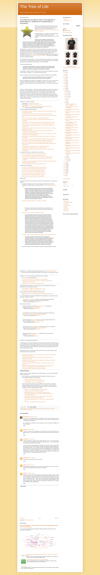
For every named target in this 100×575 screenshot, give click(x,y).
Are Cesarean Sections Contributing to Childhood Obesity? (34, 368)
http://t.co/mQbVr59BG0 (35, 307)
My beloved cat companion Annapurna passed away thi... (72, 138)
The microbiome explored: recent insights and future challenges (35, 279)
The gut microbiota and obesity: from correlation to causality (34, 200)
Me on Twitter (66, 210)
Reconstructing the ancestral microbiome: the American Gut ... (34, 173)
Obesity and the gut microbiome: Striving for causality (33, 212)
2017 (65, 85)
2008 (65, 170)
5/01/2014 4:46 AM (31, 439)
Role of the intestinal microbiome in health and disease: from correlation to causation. (39, 234)
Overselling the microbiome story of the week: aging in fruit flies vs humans (37, 113)
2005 (65, 175)
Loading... (65, 191)
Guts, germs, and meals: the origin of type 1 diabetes (35, 401)
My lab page (66, 201)
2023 (65, 75)
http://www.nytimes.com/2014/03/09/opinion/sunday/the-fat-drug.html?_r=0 (39, 293)
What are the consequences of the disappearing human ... (33, 171)
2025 (65, 72)
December (67, 91)
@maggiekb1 (43, 314)
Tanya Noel (25, 439)
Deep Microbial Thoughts (71, 66)
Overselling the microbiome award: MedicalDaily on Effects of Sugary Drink (37, 140)
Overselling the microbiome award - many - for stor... (71, 117)
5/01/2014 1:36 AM (31, 429)
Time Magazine (29, 409)
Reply (24, 425)
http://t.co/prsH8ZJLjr (32, 334)
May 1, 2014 (36, 322)
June (66, 101)
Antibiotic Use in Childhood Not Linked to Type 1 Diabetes (36, 389)
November (67, 93)
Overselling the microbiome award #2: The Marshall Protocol (34, 147)
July (66, 99)
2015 (65, 88)
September (67, 96)
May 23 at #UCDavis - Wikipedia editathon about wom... (71, 123)
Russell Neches (26, 416)
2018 (65, 83)
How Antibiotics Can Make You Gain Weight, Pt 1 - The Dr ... (34, 288)
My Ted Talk (66, 209)
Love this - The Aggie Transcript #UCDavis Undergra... (71, 105)
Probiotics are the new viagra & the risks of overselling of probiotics (35, 146)
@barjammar (32, 299)
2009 (65, 169)
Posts (65, 183)
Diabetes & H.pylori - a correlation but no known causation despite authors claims (38, 123)
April (66, 156)
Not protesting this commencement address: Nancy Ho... (71, 125)
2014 (65, 90)
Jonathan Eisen (67, 30)
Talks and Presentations (68, 202)
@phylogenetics (35, 326)
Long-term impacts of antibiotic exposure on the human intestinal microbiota (37, 156)
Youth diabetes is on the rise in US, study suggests (35, 380)
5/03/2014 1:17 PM (30, 464)
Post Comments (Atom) (29, 520)
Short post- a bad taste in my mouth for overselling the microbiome (35, 118)
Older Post (57, 518)
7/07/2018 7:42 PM (30, 473)
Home (39, 518)
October (66, 94)
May (66, 102)
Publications (66, 203)
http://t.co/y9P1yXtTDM (39, 320)
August (66, 97)
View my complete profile (67, 32)
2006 (65, 173)
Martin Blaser (25, 277)
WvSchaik (25, 429)
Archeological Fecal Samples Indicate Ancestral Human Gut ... (34, 168)
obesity (39, 408)
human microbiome (30, 408)
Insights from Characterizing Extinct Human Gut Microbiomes (34, 167)
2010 (65, 167)
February (67, 159)
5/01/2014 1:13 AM (33, 416)
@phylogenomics (26, 299)
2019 (65, 82)
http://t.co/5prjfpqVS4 (42, 327)
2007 (65, 172)
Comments (66, 186)
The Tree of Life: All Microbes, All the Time (72, 67)
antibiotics (24, 408)
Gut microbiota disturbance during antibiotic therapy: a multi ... (34, 163)
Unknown (25, 464)
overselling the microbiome (33, 103)
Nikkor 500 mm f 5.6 (67, 20)
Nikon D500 (66, 19)
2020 (65, 80)
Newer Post (22, 518)
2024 (65, 74)
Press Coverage (67, 205)
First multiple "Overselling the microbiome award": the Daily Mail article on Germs (38, 122)
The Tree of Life (34, 6)
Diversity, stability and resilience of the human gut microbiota (34, 153)
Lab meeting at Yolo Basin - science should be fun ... (71, 128)
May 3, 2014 (38, 301)
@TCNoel (34, 319)
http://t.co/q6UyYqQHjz (34, 314)
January (66, 160)
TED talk (32, 53)
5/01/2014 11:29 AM (31, 457)
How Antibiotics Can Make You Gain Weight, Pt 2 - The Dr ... (34, 290)
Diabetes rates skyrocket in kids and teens (33, 379)
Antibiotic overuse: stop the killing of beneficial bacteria (33, 283)
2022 (65, 77)
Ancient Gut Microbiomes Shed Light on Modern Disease (33, 170)
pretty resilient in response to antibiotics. (38, 55)
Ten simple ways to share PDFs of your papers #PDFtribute (37, 559)
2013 (65, 162)
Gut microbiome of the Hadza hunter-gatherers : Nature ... (33, 174)
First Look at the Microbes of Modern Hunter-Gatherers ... (33, 176)
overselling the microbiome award (34, 104)
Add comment (23, 486)
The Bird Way (23, 566)
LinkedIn (65, 206)
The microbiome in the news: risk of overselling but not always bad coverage (37, 141)
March (66, 157)
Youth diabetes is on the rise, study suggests (33, 382)
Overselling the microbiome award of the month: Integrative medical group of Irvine (38, 138)
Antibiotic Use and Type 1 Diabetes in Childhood (34, 390)
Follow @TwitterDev (66, 178)
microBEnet (66, 208)
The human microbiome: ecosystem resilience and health (33, 155)
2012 (65, 164)
